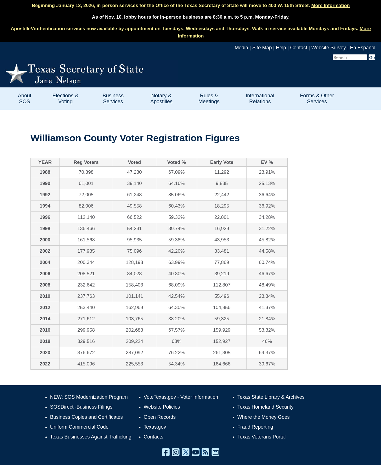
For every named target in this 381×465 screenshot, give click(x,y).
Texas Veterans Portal (261, 437)
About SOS (24, 98)
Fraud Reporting (255, 427)
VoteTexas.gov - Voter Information (181, 397)
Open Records (160, 417)
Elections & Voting (65, 98)
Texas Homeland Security (265, 407)
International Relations (260, 98)
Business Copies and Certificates (86, 417)
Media (241, 47)
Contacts (153, 437)
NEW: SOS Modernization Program (89, 397)
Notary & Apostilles (161, 98)
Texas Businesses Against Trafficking (90, 437)
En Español (362, 47)
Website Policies (162, 407)
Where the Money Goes (263, 417)
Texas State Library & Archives (271, 397)
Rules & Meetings (209, 98)
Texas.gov (155, 427)
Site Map (262, 47)
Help (281, 47)
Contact (298, 47)
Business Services (113, 98)
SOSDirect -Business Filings (81, 407)
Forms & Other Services (317, 98)
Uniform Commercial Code (79, 427)
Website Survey (328, 47)
